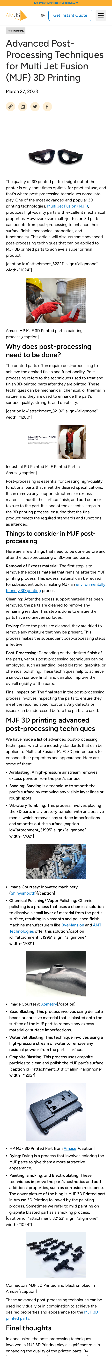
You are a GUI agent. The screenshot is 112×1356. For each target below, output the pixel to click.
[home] (17, 15)
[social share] (10, 106)
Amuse (70, 1148)
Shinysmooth (23, 893)
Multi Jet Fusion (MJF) (67, 206)
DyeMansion (72, 925)
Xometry (49, 1004)
